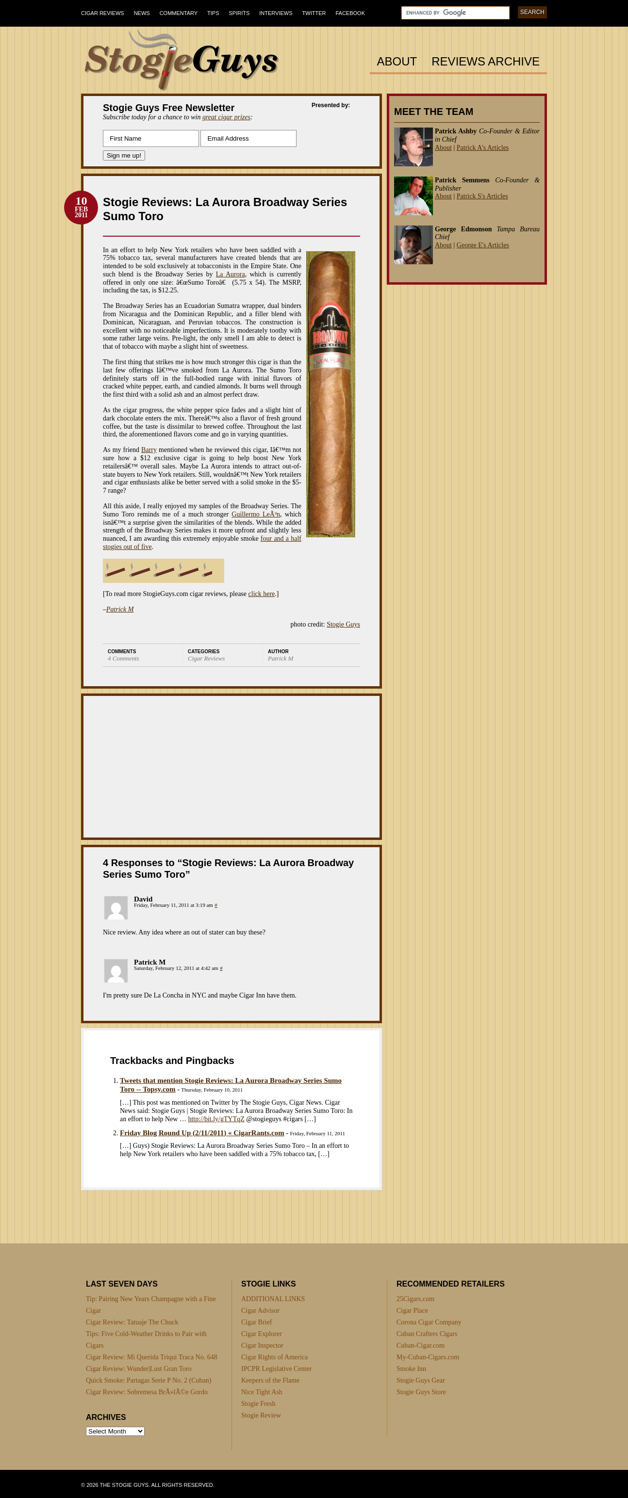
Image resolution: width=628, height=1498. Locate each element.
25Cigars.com (415, 1299)
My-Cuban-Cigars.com (428, 1357)
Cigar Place (412, 1310)
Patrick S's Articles (482, 196)
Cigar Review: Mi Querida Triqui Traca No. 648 (151, 1357)
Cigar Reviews (102, 13)
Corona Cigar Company (429, 1322)
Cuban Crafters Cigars (427, 1333)
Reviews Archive (485, 62)
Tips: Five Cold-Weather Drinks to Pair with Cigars (146, 1339)
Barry (149, 449)
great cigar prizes (226, 117)
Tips (213, 13)
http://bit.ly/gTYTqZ (216, 1119)
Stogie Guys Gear (421, 1380)
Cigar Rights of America (274, 1357)
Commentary (179, 13)
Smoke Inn (411, 1368)
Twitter (314, 13)
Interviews (275, 13)
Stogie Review (261, 1415)
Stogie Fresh (258, 1403)
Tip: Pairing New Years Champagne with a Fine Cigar (151, 1304)
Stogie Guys (343, 624)
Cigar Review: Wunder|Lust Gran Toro (139, 1368)
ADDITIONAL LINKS (273, 1299)
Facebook (350, 13)
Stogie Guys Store (421, 1392)
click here (261, 593)
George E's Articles (483, 245)
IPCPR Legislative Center (276, 1368)
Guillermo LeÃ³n (255, 514)
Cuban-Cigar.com (421, 1345)
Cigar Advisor (260, 1310)
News (142, 13)
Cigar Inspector (262, 1345)
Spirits (239, 13)
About (397, 62)
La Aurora (230, 274)
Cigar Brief (256, 1322)
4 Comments (123, 658)
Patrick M (119, 609)
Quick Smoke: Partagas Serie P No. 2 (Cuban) (148, 1380)
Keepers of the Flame (270, 1380)
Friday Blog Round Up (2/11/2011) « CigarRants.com (202, 1133)
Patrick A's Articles (483, 147)
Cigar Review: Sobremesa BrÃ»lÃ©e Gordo (147, 1392)
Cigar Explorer (261, 1333)
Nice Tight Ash (261, 1392)
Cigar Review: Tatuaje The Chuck (132, 1322)
